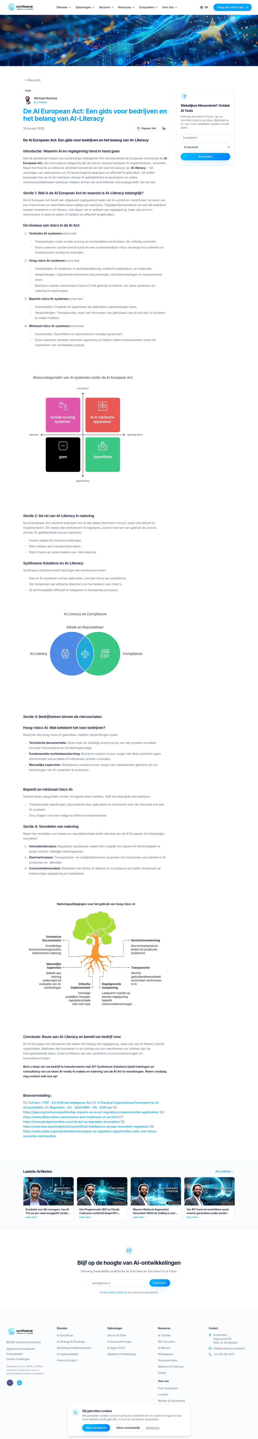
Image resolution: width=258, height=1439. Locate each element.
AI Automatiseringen (119, 1341)
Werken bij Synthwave (171, 1400)
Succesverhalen (168, 1360)
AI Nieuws (164, 1347)
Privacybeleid (14, 1353)
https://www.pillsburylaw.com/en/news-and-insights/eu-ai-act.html (70, 1117)
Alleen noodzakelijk (128, 1427)
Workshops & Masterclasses (74, 1347)
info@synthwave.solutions (227, 1348)
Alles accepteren (96, 1427)
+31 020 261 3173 (221, 1354)
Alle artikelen (225, 1171)
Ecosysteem (148, 7)
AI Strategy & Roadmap (71, 1341)
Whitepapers (165, 1354)
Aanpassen (153, 1427)
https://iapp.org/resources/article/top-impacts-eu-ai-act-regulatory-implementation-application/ (91, 1112)
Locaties (163, 1394)
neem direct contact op (115, 1292)
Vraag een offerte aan (232, 7)
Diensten (64, 7)
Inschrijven (159, 1282)
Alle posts (31, 80)
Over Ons (170, 7)
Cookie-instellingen (18, 1359)
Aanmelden (205, 156)
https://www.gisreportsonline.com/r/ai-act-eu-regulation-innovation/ (71, 1122)
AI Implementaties (67, 1354)
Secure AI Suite (116, 1335)
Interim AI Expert (67, 1360)
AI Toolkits (164, 1335)
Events (162, 1372)
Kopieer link (146, 128)
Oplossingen (85, 7)
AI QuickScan (65, 1335)
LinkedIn (40, 102)
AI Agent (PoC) (116, 1347)
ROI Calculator (166, 1341)
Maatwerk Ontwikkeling (121, 1354)
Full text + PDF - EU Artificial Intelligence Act (59, 1102)
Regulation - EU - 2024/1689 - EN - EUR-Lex (80, 1107)
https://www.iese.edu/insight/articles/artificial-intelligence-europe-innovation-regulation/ (86, 1126)
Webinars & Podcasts (171, 1366)
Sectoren (106, 7)
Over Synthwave (168, 1388)
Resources (126, 7)
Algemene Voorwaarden (20, 1348)
